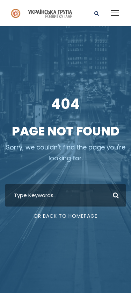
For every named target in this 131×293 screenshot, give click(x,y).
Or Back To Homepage (65, 215)
